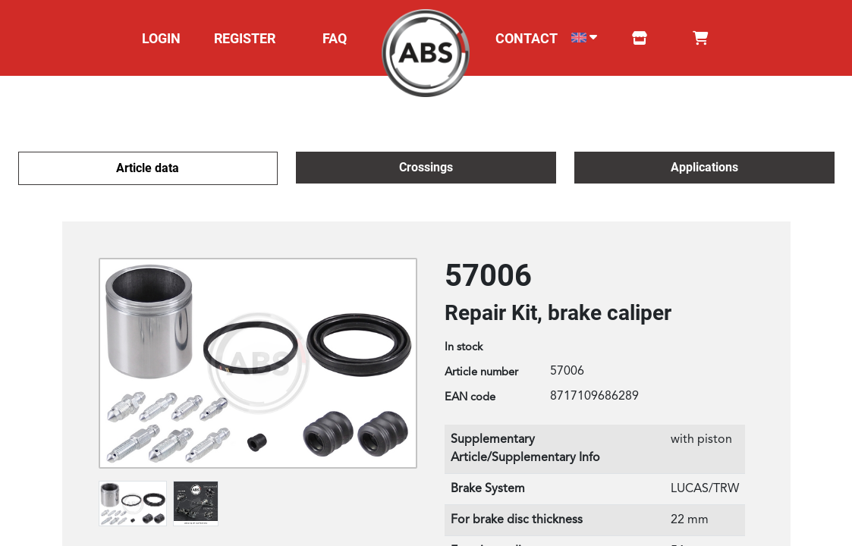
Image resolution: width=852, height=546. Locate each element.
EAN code (470, 397)
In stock (464, 347)
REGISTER (244, 38)
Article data (147, 168)
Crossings (426, 167)
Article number (481, 372)
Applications (704, 167)
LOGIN (161, 38)
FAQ (334, 38)
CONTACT (526, 38)
